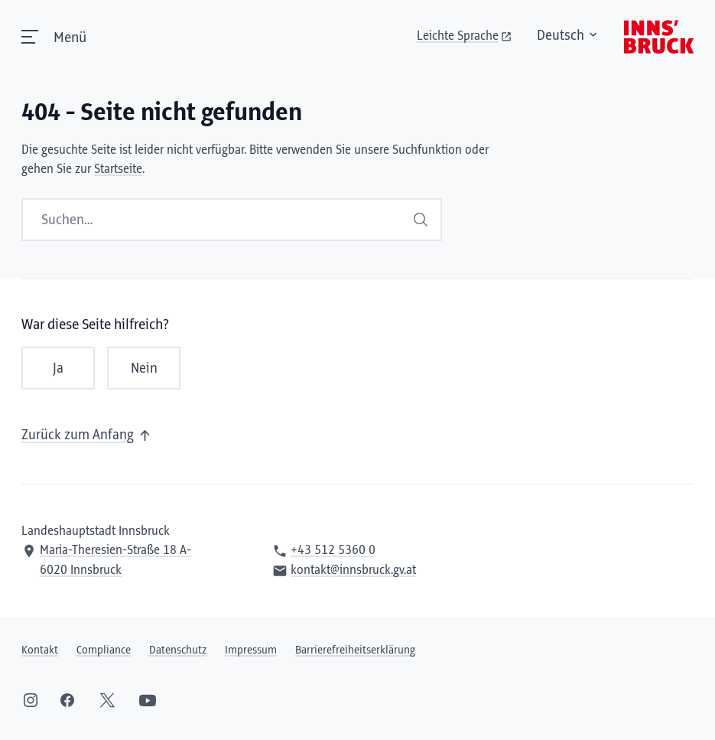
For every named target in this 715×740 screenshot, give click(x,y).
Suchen (420, 219)
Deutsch (568, 36)
